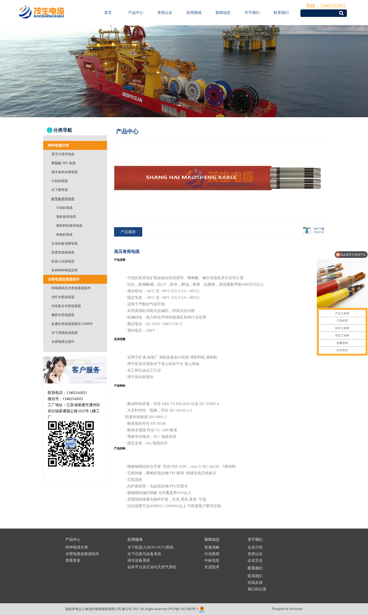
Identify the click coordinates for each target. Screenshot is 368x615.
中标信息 (211, 560)
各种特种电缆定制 (64, 270)
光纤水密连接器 (62, 297)
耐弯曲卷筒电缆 (62, 199)
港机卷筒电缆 (66, 216)
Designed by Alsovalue (287, 609)
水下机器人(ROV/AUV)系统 (150, 547)
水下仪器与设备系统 (144, 554)
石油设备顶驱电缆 (64, 243)
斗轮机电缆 (59, 181)
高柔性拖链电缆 (62, 252)
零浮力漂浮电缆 (62, 154)
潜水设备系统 (138, 560)
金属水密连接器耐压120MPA (72, 324)
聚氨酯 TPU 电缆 (63, 163)
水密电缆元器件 (62, 341)
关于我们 (252, 13)
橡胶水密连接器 (62, 315)
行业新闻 (211, 554)
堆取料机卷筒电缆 (69, 225)
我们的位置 (257, 589)
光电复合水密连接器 (66, 306)
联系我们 (281, 13)
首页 (108, 13)
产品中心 (135, 13)
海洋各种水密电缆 (64, 172)
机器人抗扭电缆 (62, 261)
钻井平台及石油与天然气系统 (151, 567)
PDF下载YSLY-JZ (319, 230)
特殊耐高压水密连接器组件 (71, 288)
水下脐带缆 (59, 190)
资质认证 (164, 13)
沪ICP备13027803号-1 (182, 609)
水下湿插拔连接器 (64, 333)
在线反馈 (255, 582)
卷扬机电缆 (64, 234)
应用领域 (193, 13)
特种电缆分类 (76, 547)
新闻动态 (222, 13)
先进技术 (211, 567)
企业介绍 (255, 547)
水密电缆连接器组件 (82, 554)
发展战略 (211, 547)
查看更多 (72, 560)
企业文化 (255, 560)
